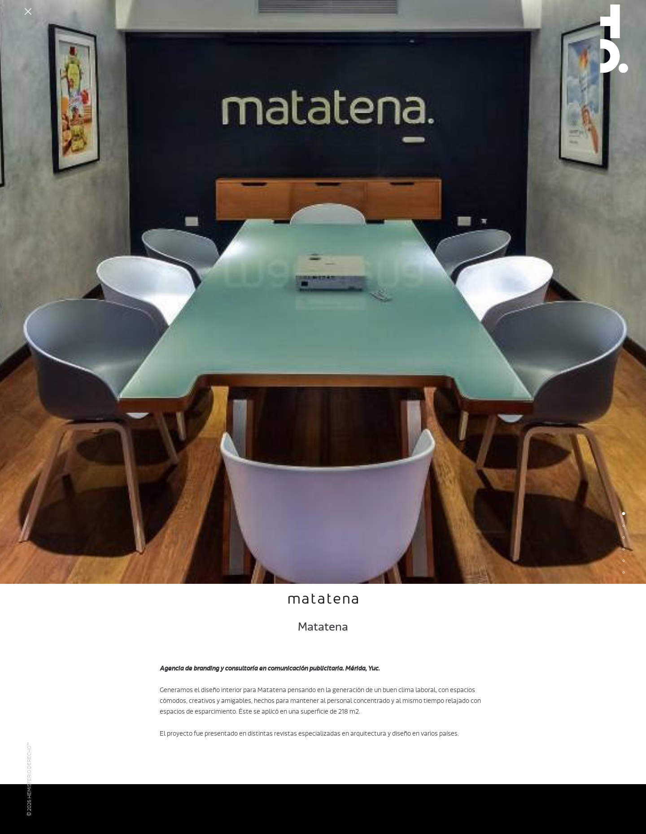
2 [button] (623, 526)
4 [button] (623, 549)
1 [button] (623, 514)
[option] (323, 292)
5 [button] (623, 561)
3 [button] (623, 538)
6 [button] (623, 573)
